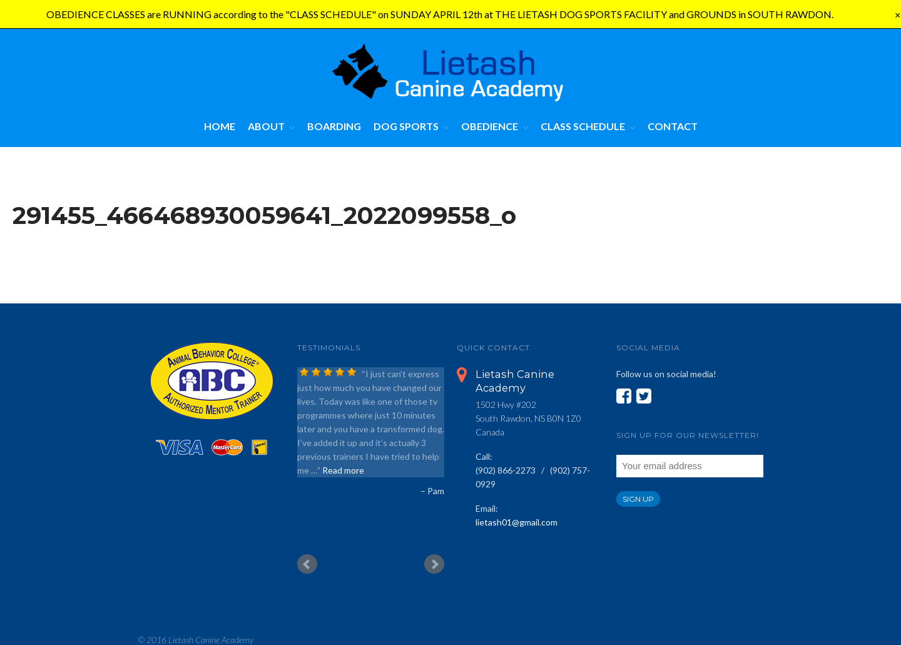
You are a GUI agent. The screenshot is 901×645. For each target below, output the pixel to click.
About (266, 126)
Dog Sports (406, 126)
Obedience (489, 126)
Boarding (334, 126)
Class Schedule (583, 126)
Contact (673, 126)
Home (219, 126)
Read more (343, 470)
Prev (307, 564)
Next (434, 564)
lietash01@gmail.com (516, 522)
